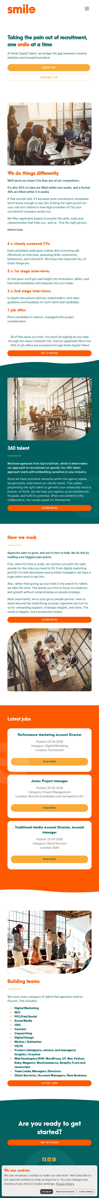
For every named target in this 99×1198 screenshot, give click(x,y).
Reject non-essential (65, 1192)
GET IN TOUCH (49, 1142)
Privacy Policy (65, 1184)
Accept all (46, 1192)
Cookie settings (86, 1192)
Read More (49, 762)
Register (48, 67)
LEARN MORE (49, 508)
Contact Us (49, 77)
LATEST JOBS (49, 1083)
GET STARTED (49, 353)
